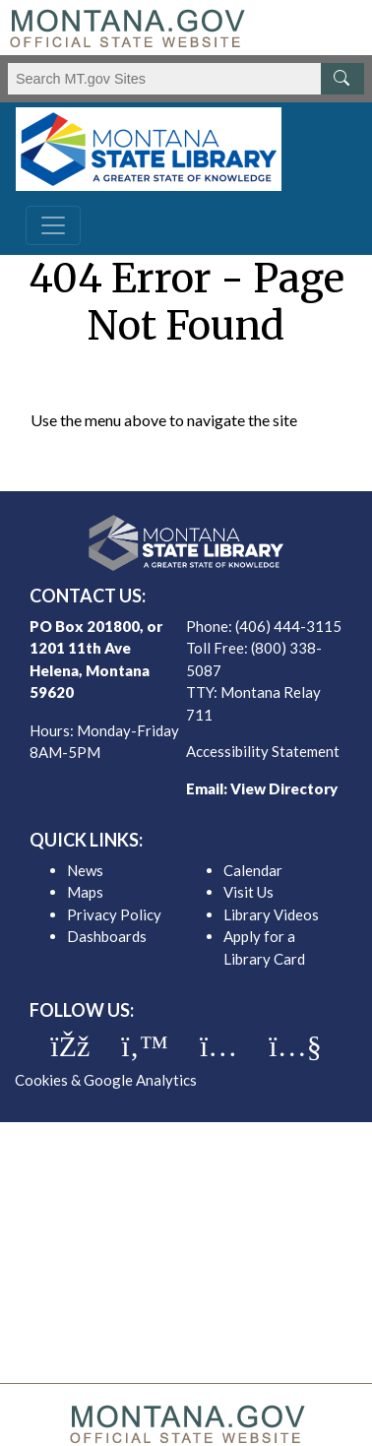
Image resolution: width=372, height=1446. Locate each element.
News (85, 870)
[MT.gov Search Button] (342, 78)
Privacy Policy (114, 914)
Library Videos (271, 914)
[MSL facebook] (69, 1046)
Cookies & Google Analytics (106, 1080)
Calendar (252, 870)
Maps (85, 892)
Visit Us (248, 892)
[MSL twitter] (144, 1046)
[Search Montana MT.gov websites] (186, 78)
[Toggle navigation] (53, 225)
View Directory (284, 788)
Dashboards (107, 936)
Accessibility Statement (263, 751)
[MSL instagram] (218, 1046)
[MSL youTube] (295, 1046)
